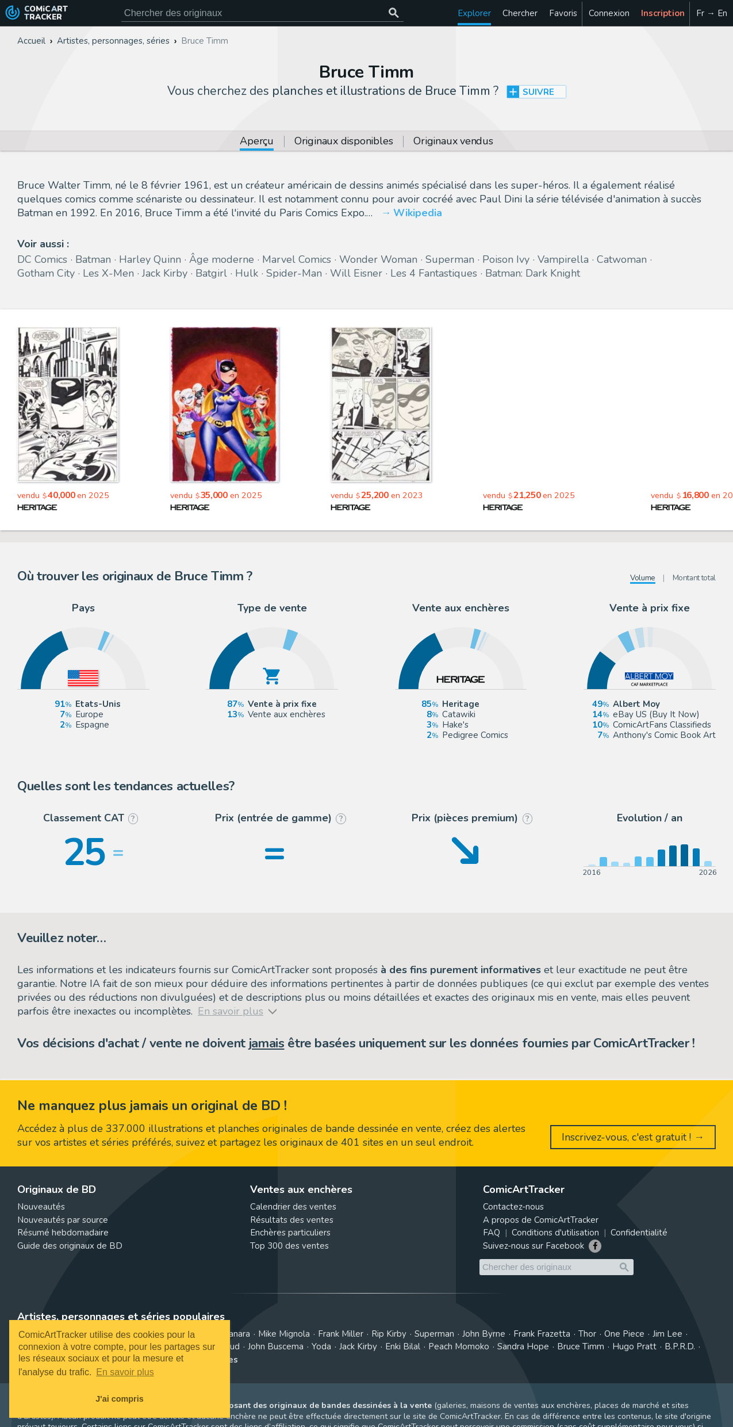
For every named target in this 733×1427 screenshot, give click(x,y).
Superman (449, 259)
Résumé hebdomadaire (63, 1232)
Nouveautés (41, 1206)
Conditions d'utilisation (555, 1232)
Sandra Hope (523, 1346)
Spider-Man (294, 273)
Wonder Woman (378, 259)
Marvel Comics (296, 259)
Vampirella (563, 259)
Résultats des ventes (291, 1220)
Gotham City (46, 273)
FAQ (491, 1232)
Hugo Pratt (634, 1346)
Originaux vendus (453, 142)
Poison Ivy (505, 259)
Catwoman (622, 259)
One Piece (624, 1334)
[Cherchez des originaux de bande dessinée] (262, 13)
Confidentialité (639, 1232)
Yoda (321, 1346)
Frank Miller (340, 1334)
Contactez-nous (513, 1206)
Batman (93, 259)
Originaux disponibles (343, 142)
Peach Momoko (458, 1346)
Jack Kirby (164, 273)
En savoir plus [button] (125, 1372)
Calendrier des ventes (293, 1206)
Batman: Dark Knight (532, 273)
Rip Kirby (388, 1334)
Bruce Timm (580, 1346)
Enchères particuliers (290, 1232)
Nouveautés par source (62, 1220)
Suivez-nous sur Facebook (533, 1246)
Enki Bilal (402, 1346)
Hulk (246, 273)
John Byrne (483, 1334)
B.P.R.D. (680, 1346)
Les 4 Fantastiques (433, 273)
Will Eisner (356, 273)
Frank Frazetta (541, 1334)
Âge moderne (221, 259)
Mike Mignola (284, 1334)
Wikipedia (417, 213)
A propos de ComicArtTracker (540, 1220)
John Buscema (276, 1346)
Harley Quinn (150, 259)
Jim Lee (667, 1334)
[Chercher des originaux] (394, 13)
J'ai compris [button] (119, 1398)
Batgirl (211, 273)
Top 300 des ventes (289, 1246)
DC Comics (42, 259)
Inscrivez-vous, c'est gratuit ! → (633, 1137)
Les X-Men (108, 273)
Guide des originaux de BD (69, 1246)
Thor (587, 1334)
